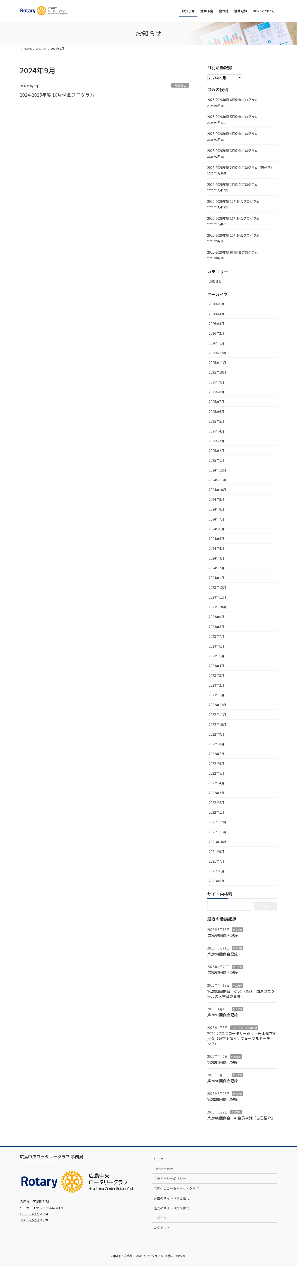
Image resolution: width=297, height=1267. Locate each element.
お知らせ (180, 85)
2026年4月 (216, 313)
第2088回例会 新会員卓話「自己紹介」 (241, 1118)
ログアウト (162, 1227)
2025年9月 (216, 382)
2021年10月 (217, 841)
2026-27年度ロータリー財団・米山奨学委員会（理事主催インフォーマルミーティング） (242, 1039)
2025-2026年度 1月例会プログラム (232, 184)
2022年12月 (217, 704)
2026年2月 (216, 333)
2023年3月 (216, 675)
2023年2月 (216, 685)
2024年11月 (217, 480)
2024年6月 (216, 529)
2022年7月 (216, 753)
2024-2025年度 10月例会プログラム (57, 94)
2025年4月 (216, 431)
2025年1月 (216, 460)
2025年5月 (216, 421)
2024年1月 (216, 577)
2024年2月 (216, 568)
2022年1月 (216, 812)
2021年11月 (217, 832)
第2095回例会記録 (222, 935)
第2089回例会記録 (222, 1099)
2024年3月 (216, 558)
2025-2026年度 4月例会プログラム (232, 133)
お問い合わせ (163, 1168)
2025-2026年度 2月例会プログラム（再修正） (240, 167)
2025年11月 (217, 362)
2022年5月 (216, 773)
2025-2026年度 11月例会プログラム (233, 218)
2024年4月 (216, 548)
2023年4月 (216, 665)
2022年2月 (216, 802)
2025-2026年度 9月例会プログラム (232, 252)
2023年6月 (216, 646)
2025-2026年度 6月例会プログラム (232, 99)
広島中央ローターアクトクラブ (176, 1188)
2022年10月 (217, 724)
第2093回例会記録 (222, 972)
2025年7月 (216, 401)
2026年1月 (216, 343)
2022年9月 (216, 734)
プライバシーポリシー (170, 1178)
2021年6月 (216, 871)
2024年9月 (216, 499)
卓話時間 (237, 985)
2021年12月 (217, 822)
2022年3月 (216, 792)
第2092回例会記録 (222, 1015)
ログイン (160, 1217)
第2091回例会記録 (222, 1062)
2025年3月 (216, 441)
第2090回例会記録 (222, 1081)
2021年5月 (216, 880)
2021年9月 (216, 851)
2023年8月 (216, 626)
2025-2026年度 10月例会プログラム (233, 235)
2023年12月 (217, 587)
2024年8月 (216, 509)
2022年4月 (216, 783)
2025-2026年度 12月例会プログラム (233, 201)
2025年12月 (217, 352)
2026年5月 (216, 303)
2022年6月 (216, 763)
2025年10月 (217, 372)
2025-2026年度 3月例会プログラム (232, 150)
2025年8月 (216, 392)
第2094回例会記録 (222, 954)
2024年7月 (216, 519)
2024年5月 (216, 538)
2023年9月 (216, 616)
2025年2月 (216, 450)
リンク (158, 1159)
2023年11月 (217, 597)
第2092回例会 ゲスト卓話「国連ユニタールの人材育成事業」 (241, 993)
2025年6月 (216, 411)
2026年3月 (216, 323)
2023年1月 (216, 695)
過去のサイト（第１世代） (173, 1198)
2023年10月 (217, 607)
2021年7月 (216, 861)
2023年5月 (216, 656)
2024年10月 (217, 489)
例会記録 (237, 929)
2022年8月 (216, 744)
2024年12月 (217, 470)
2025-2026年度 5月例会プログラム (232, 116)
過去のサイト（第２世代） (173, 1208)
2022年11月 (217, 714)
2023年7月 (216, 636)
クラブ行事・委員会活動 (244, 1027)
